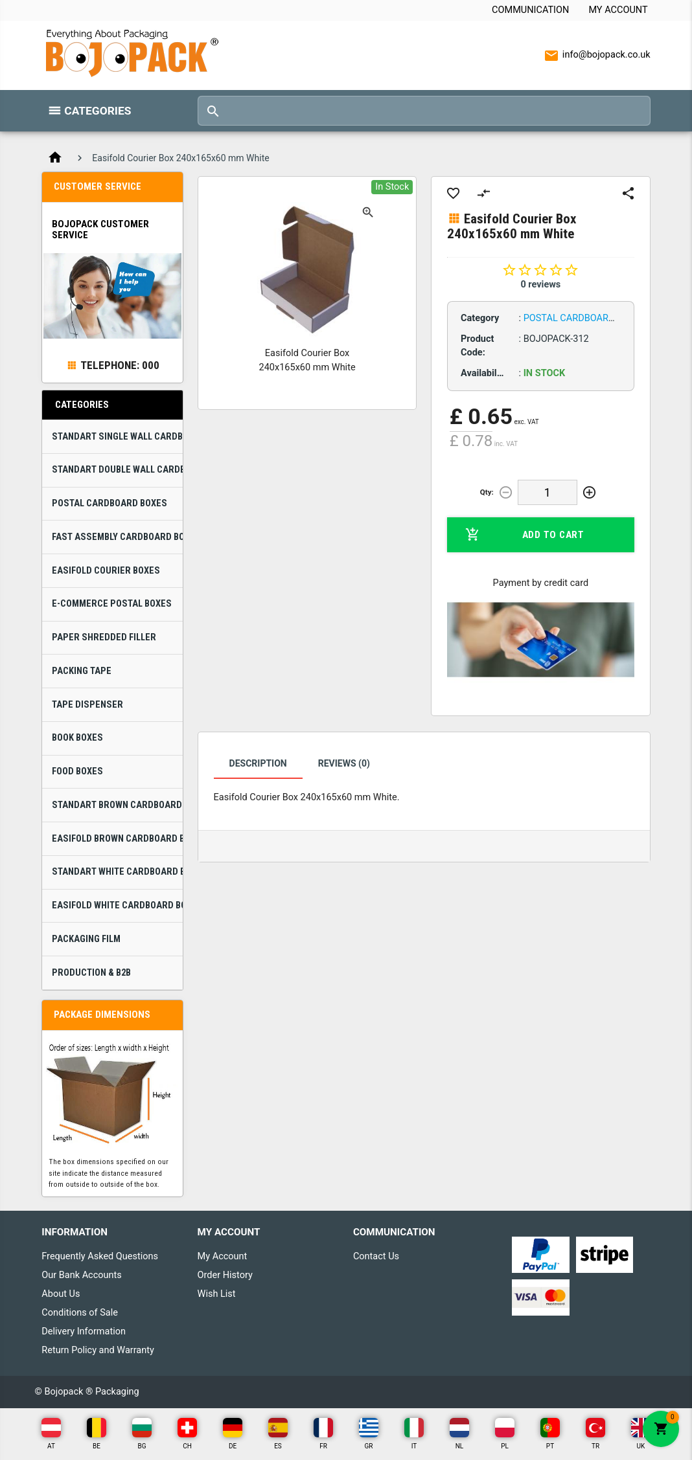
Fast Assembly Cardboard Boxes (117, 537)
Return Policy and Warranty (97, 1350)
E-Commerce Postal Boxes (112, 603)
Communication (530, 10)
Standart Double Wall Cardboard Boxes (117, 469)
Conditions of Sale (79, 1312)
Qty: (487, 492)
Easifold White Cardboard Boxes (117, 905)
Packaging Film (86, 939)
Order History (225, 1275)
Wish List (217, 1293)
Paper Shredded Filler (104, 637)
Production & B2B (91, 972)
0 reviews (540, 284)
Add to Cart (524, 534)
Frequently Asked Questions (99, 1256)
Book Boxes (77, 737)
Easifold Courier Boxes (106, 570)
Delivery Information (83, 1331)
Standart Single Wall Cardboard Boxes (117, 436)
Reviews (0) (344, 763)
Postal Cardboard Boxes (109, 503)
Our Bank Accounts (81, 1275)
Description (258, 763)
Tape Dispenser (87, 704)
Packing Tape (81, 671)
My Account (617, 10)
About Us (60, 1293)
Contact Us (376, 1256)
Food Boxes (77, 771)
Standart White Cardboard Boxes (117, 871)
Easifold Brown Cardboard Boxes (117, 838)
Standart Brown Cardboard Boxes (117, 805)
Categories (97, 110)
